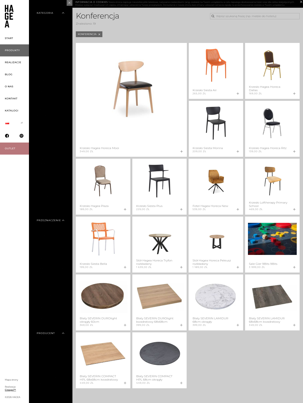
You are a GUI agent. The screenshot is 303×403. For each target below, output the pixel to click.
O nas (9, 86)
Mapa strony (11, 379)
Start (9, 38)
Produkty (12, 50)
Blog (9, 74)
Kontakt (11, 98)
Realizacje (13, 62)
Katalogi (11, 110)
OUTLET (10, 148)
